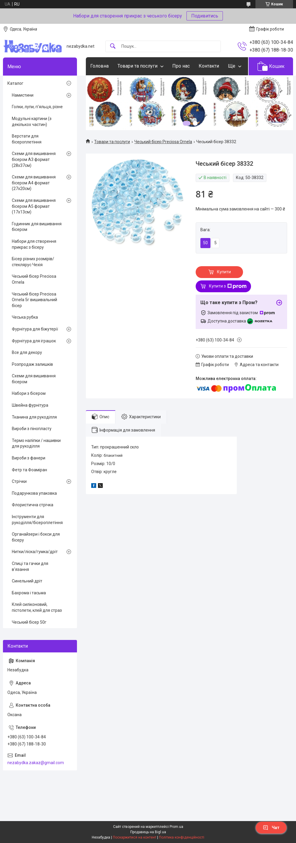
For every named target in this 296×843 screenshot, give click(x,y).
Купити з (228, 286)
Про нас (181, 66)
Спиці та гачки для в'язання (30, 566)
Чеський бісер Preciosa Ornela (163, 141)
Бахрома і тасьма (29, 592)
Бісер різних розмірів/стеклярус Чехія (33, 261)
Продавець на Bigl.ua (148, 832)
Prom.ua (176, 827)
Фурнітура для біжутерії (35, 329)
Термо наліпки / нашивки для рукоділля (36, 443)
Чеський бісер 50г (29, 622)
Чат (271, 827)
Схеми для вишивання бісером (34, 378)
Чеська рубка (25, 317)
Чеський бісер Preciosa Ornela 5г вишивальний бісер (34, 300)
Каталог (15, 83)
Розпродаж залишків (32, 364)
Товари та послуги (137, 66)
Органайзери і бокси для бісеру (36, 537)
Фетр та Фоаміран (29, 469)
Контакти (209, 66)
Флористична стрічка (32, 504)
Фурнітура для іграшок (34, 341)
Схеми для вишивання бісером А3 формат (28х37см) (34, 159)
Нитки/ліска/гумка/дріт (35, 551)
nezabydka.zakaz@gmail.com (35, 762)
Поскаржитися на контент (134, 837)
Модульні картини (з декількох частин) (32, 121)
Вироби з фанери (28, 458)
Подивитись (204, 16)
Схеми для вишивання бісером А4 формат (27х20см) (34, 183)
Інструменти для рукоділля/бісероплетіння (37, 519)
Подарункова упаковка (34, 493)
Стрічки (19, 481)
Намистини (22, 95)
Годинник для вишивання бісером (37, 226)
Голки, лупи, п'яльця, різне (37, 106)
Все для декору (27, 352)
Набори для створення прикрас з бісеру (34, 244)
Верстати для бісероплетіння (26, 139)
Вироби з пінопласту (32, 428)
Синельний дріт (27, 581)
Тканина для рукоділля (34, 417)
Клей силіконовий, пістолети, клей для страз (37, 607)
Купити (224, 271)
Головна (99, 66)
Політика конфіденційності (181, 837)
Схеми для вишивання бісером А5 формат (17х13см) (34, 206)
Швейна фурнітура (30, 405)
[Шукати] (113, 46)
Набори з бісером (29, 393)
